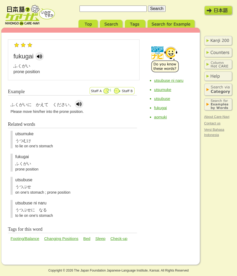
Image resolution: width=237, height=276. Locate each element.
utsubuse (162, 98)
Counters (217, 52)
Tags (135, 23)
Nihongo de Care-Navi (30, 15)
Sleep (100, 238)
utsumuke (162, 89)
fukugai (160, 108)
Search (111, 23)
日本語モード (218, 10)
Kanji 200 (217, 41)
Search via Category (217, 90)
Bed (86, 238)
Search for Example (171, 23)
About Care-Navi (216, 117)
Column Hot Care (217, 64)
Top (88, 23)
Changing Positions (61, 238)
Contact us (212, 123)
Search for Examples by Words (217, 105)
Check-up (118, 238)
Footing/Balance (25, 238)
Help (217, 76)
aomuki (160, 117)
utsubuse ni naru (169, 80)
